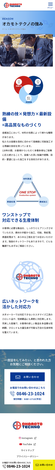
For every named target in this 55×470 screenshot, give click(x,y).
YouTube (27, 444)
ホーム (4, 29)
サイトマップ (27, 450)
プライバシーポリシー (28, 456)
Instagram (27, 438)
